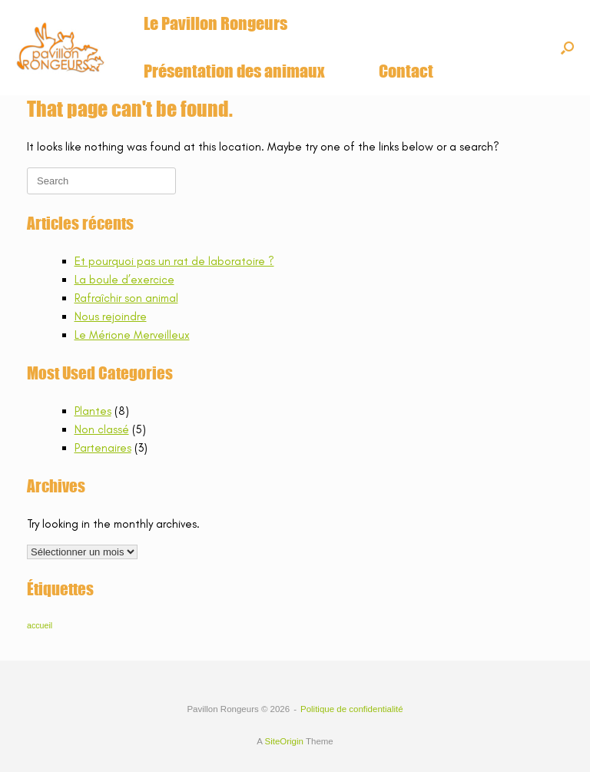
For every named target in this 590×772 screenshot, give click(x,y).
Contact (406, 71)
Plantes (93, 411)
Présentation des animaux (234, 71)
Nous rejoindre (111, 316)
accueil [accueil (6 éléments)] (39, 625)
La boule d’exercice (124, 280)
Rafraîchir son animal (126, 298)
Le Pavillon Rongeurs (215, 23)
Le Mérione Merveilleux (132, 335)
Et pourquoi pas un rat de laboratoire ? (174, 261)
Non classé (102, 429)
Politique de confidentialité (351, 709)
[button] (567, 47)
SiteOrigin (283, 741)
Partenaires (103, 448)
